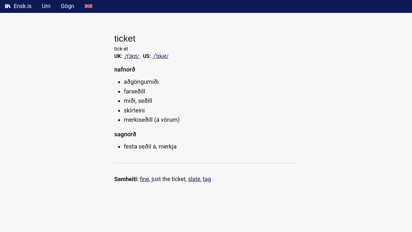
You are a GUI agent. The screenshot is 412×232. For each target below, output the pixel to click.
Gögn (67, 6)
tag (207, 179)
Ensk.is (18, 6)
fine (144, 179)
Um (46, 6)
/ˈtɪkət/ (160, 56)
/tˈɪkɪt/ (132, 56)
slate (194, 179)
